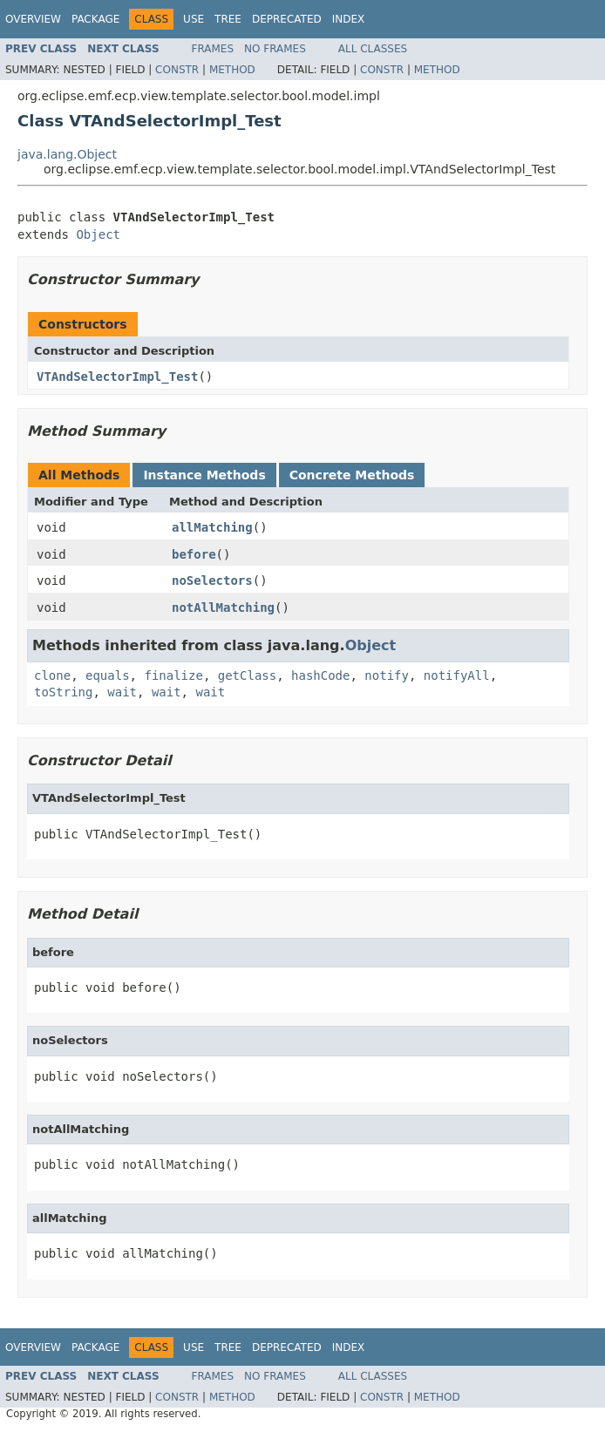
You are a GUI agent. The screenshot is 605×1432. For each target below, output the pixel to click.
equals (107, 675)
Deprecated (287, 19)
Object (98, 234)
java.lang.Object (67, 154)
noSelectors (212, 580)
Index (348, 19)
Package (95, 19)
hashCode (320, 675)
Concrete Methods (352, 475)
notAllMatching (223, 607)
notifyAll (457, 675)
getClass (247, 675)
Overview (33, 19)
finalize (173, 675)
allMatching (212, 527)
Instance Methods (204, 475)
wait (122, 692)
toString (63, 692)
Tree (227, 19)
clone (52, 675)
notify (386, 675)
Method (232, 70)
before (194, 554)
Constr (177, 70)
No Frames (275, 49)
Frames (213, 49)
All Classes (372, 49)
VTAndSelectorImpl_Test (117, 376)
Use (193, 19)
